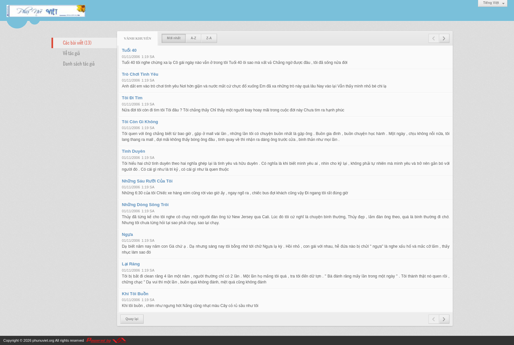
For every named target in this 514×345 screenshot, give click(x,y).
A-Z (193, 38)
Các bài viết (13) (77, 42)
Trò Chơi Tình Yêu (140, 74)
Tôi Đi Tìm (132, 97)
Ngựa (127, 234)
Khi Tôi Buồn (135, 293)
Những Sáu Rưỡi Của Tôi (147, 181)
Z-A (209, 38)
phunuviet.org (43, 340)
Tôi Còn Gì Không (140, 121)
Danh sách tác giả (79, 63)
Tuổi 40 (129, 50)
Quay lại (132, 319)
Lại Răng (131, 263)
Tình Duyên (133, 151)
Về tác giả (71, 52)
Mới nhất (173, 38)
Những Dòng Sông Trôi (145, 204)
